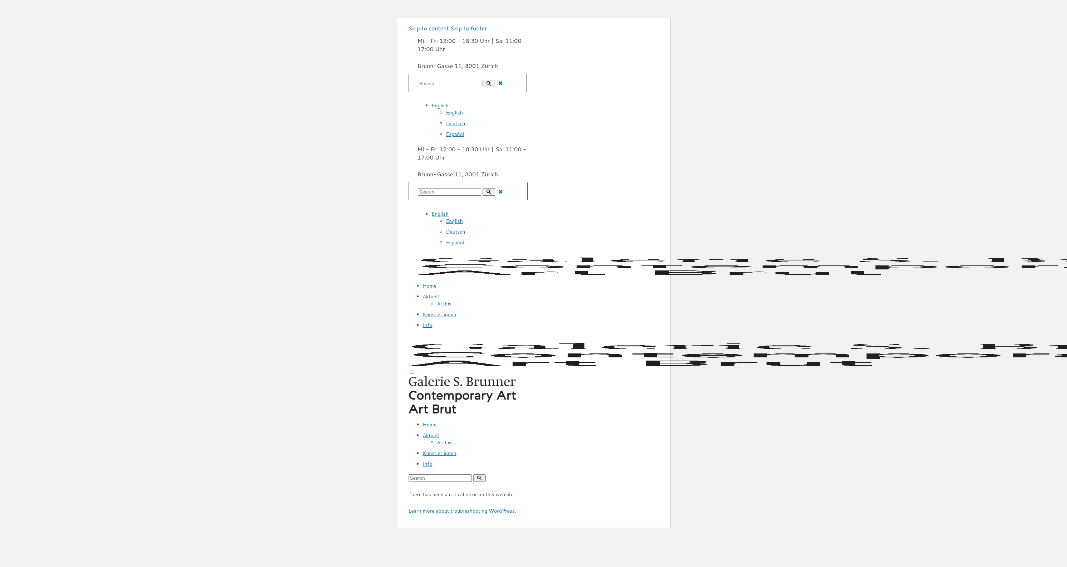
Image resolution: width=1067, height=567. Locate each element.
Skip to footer (468, 28)
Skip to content (429, 28)
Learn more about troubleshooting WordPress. (462, 510)
